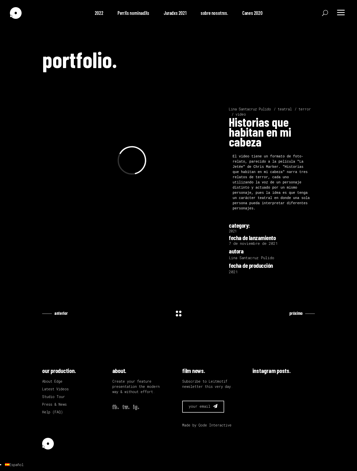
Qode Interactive (215, 425)
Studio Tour (53, 396)
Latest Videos (55, 389)
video (241, 114)
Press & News (54, 404)
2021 (233, 231)
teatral (285, 109)
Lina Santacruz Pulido (250, 109)
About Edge (52, 381)
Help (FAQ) (52, 412)
